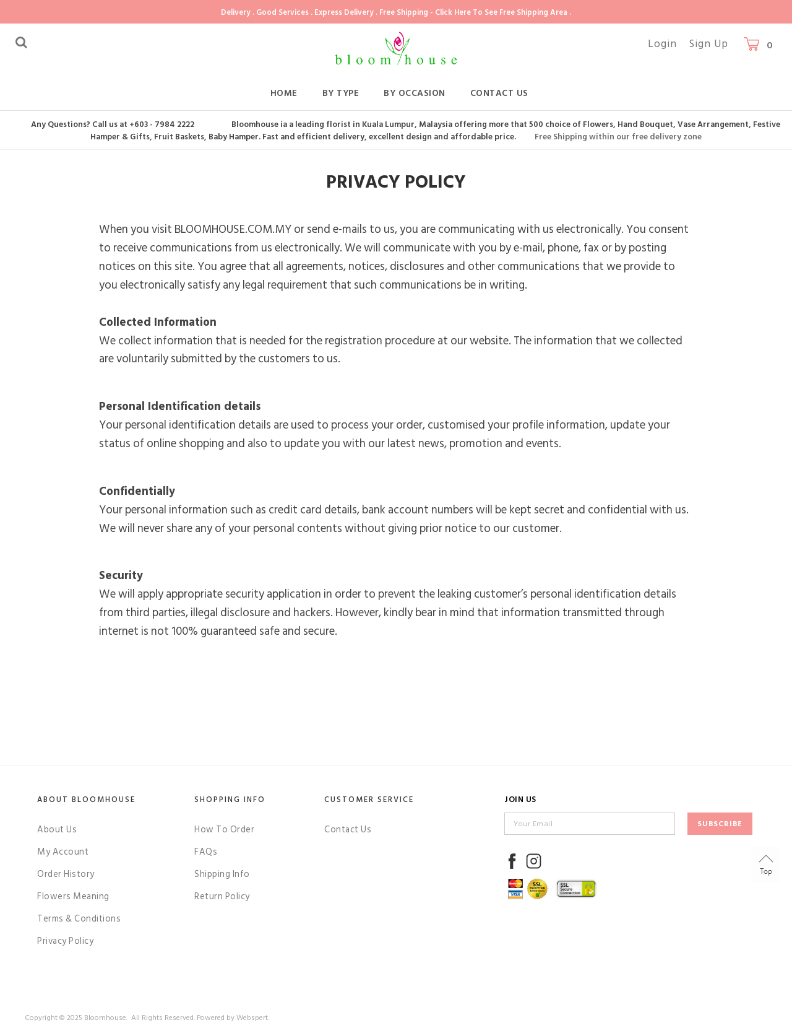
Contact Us (499, 93)
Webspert (252, 1018)
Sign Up (708, 44)
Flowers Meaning (73, 896)
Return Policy (222, 896)
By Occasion (415, 93)
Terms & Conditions (79, 919)
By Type (340, 93)
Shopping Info (229, 799)
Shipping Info (222, 874)
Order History (66, 874)
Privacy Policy (65, 941)
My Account (62, 852)
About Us (57, 829)
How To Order (224, 829)
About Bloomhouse (86, 799)
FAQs (205, 852)
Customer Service (369, 799)
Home (284, 93)
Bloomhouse (105, 1018)
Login (662, 44)
